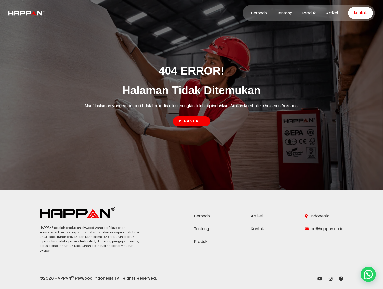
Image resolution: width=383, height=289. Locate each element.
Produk (309, 13)
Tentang (284, 13)
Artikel (332, 13)
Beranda (259, 13)
